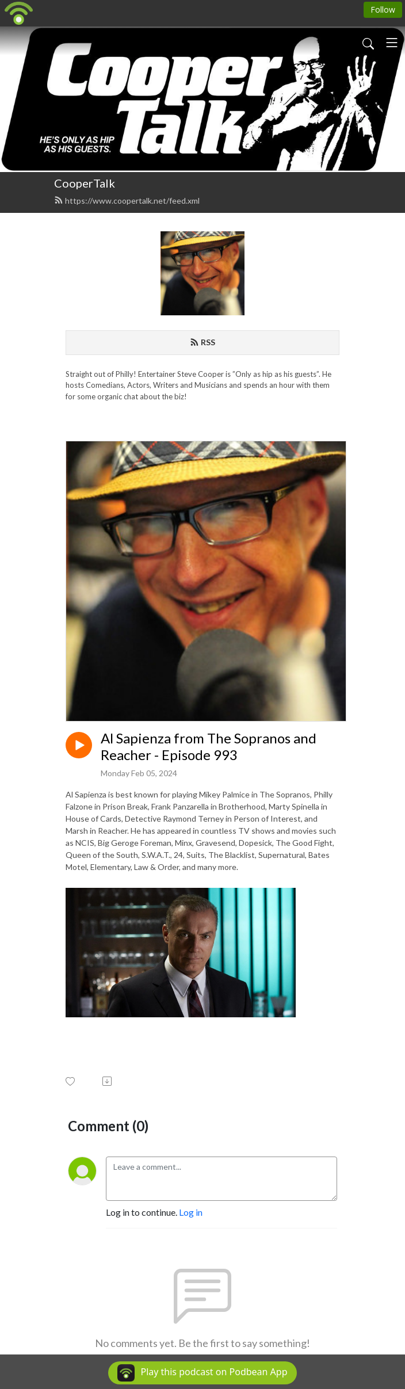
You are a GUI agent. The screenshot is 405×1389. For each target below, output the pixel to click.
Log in (190, 1212)
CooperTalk (84, 183)
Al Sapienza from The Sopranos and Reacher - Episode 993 (208, 746)
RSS (202, 342)
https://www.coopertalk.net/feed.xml (127, 200)
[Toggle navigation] (392, 43)
